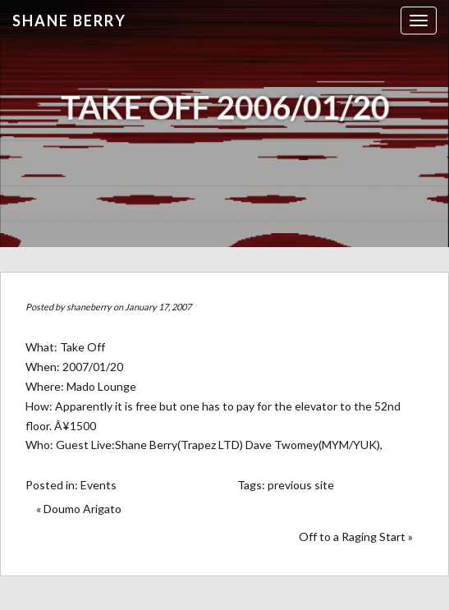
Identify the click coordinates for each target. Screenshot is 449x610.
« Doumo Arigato (78, 509)
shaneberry (89, 306)
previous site (301, 485)
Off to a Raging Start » (356, 536)
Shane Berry (69, 20)
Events (98, 485)
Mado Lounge (101, 386)
